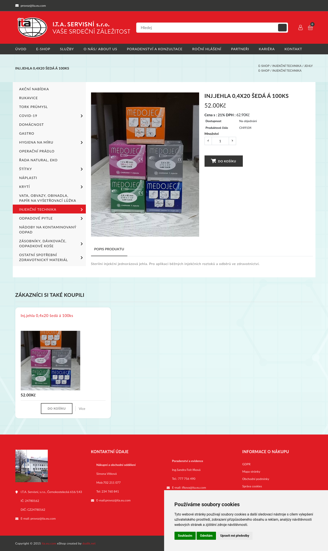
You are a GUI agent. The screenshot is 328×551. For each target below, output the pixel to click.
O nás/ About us (100, 49)
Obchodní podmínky (255, 478)
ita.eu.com (49, 543)
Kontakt (293, 49)
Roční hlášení (207, 49)
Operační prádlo (37, 151)
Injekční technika (286, 66)
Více (82, 408)
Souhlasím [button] (185, 535)
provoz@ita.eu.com (43, 518)
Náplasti (28, 177)
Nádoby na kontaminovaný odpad (47, 229)
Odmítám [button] (206, 535)
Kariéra (267, 49)
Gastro (26, 133)
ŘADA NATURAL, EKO (38, 159)
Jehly (308, 66)
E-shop (43, 49)
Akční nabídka (34, 88)
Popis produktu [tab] (109, 248)
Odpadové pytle (51, 218)
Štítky (51, 169)
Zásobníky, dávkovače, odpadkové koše (51, 242)
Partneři (240, 49)
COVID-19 (51, 115)
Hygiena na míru (51, 142)
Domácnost (31, 124)
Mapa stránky (251, 471)
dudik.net (89, 543)
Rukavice (28, 97)
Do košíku (223, 160)
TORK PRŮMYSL (33, 106)
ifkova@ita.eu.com (194, 487)
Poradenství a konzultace (155, 49)
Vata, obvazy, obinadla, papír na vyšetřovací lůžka (47, 197)
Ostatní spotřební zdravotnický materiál (51, 256)
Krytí (51, 186)
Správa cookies (252, 486)
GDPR (246, 464)
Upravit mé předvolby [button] (234, 535)
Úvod (21, 49)
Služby (67, 49)
